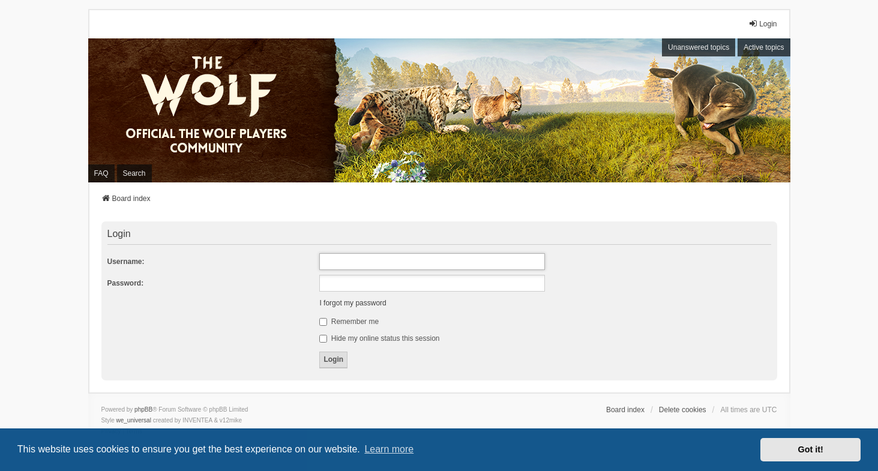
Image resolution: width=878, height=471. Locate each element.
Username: (126, 261)
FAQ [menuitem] (101, 173)
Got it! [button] (810, 449)
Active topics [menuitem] (764, 47)
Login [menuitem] (762, 23)
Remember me (349, 321)
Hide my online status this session (379, 338)
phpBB (143, 409)
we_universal (133, 420)
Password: (125, 283)
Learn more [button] (388, 449)
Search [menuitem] (134, 173)
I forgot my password (352, 303)
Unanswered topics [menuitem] (698, 47)
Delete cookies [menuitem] (682, 410)
